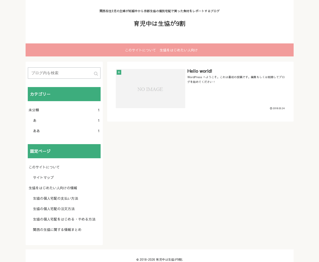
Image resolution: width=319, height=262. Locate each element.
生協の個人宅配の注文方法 (54, 208)
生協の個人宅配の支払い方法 (55, 198)
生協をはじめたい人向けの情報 (53, 187)
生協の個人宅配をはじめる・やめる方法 (64, 219)
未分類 (64, 110)
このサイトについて (44, 167)
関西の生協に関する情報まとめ (57, 229)
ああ (66, 131)
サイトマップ (43, 177)
